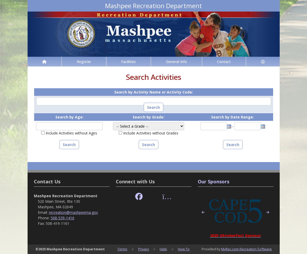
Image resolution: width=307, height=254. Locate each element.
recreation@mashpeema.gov (73, 212)
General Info (176, 61)
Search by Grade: (148, 117)
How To (184, 249)
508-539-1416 (62, 217)
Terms (122, 249)
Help (163, 249)
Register (84, 61)
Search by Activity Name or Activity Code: (153, 92)
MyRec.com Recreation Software (246, 249)
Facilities (128, 61)
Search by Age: (69, 117)
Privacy (143, 249)
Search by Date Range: (232, 117)
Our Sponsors (213, 181)
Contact (224, 61)
